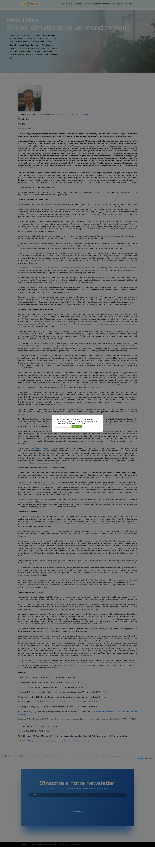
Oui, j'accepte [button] (76, 427)
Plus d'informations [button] (63, 427)
